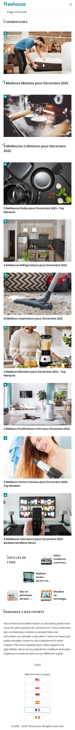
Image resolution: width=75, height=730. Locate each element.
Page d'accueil (17, 12)
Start (37, 665)
